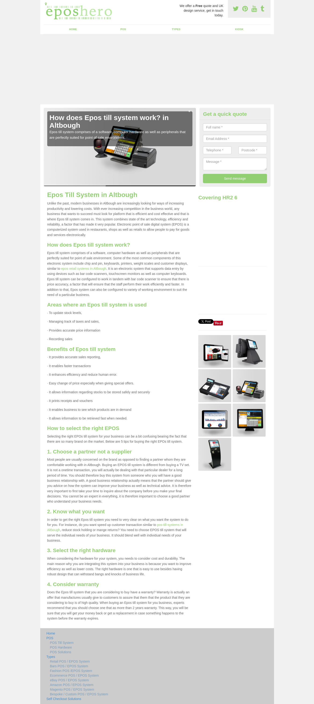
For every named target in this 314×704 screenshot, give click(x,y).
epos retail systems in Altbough (83, 268)
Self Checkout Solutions (64, 699)
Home (73, 29)
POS (123, 29)
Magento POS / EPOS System (72, 689)
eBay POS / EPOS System (69, 680)
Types (176, 29)
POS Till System (62, 643)
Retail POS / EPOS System (70, 661)
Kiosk (239, 29)
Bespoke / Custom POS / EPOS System (79, 694)
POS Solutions (60, 652)
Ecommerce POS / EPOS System (74, 675)
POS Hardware (61, 647)
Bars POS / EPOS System (69, 666)
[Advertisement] (157, 69)
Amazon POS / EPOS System (72, 685)
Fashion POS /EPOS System (71, 671)
